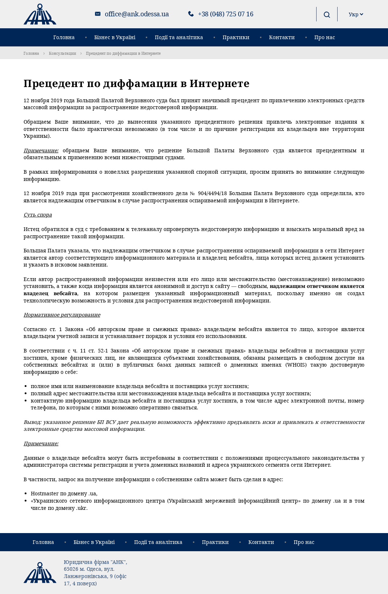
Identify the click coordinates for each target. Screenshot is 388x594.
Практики (236, 37)
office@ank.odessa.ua (137, 13)
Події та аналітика (179, 37)
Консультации (62, 53)
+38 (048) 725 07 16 (225, 13)
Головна (64, 37)
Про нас (324, 37)
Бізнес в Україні (114, 37)
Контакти (282, 37)
